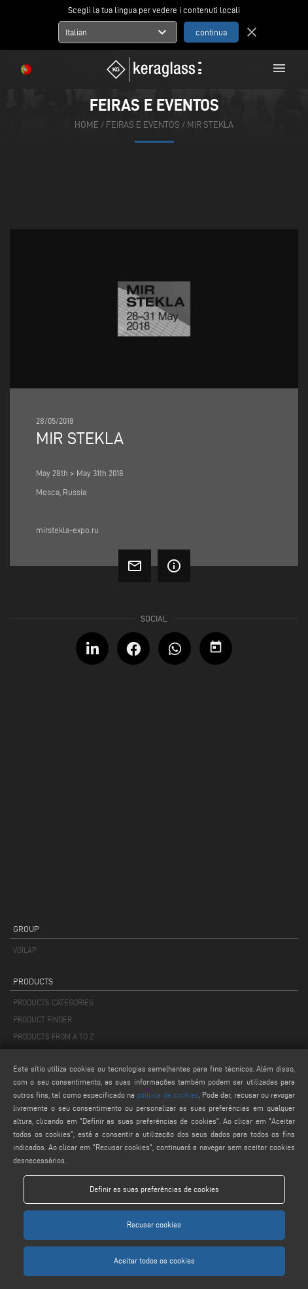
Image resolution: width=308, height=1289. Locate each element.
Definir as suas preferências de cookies (154, 1189)
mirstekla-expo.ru (67, 529)
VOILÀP (25, 950)
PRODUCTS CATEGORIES (53, 1002)
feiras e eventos (143, 125)
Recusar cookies (154, 1224)
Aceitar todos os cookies (154, 1260)
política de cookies (167, 1095)
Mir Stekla (210, 125)
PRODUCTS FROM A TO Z (53, 1036)
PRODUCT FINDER (42, 1019)
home (87, 125)
